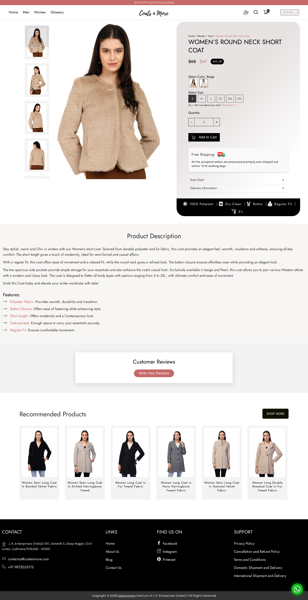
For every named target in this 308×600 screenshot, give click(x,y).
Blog (109, 559)
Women (40, 12)
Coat (210, 36)
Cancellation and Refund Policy (257, 551)
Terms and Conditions (250, 559)
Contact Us (113, 567)
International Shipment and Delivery (260, 575)
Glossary (57, 12)
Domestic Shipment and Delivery (258, 567)
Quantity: (194, 112)
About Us (112, 551)
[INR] (289, 12)
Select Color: (201, 76)
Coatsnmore (127, 595)
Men (26, 12)
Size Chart (227, 105)
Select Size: (196, 92)
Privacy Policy (244, 543)
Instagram (167, 551)
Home (13, 12)
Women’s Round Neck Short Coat (232, 36)
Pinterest (166, 559)
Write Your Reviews (154, 373)
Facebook (167, 543)
